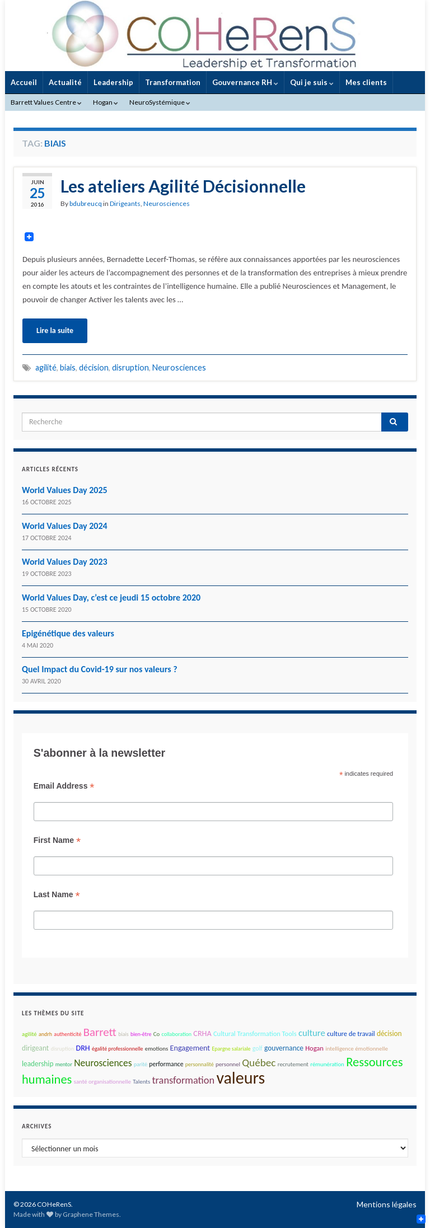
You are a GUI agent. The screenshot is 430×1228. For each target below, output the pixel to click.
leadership (37, 1063)
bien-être (140, 1034)
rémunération (327, 1064)
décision (94, 367)
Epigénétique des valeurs (68, 633)
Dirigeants (125, 203)
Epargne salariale (231, 1048)
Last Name (57, 894)
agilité (46, 367)
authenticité (67, 1034)
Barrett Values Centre (46, 102)
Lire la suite (54, 330)
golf (258, 1048)
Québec (258, 1062)
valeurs (240, 1077)
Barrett (99, 1032)
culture (311, 1032)
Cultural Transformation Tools (255, 1033)
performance (166, 1064)
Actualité (65, 82)
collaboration (176, 1034)
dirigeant (35, 1048)
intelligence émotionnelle (356, 1048)
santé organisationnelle (102, 1081)
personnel (228, 1064)
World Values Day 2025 (65, 490)
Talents (141, 1081)
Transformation (172, 82)
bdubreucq (85, 203)
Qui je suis (312, 82)
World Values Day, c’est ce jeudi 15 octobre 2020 (111, 597)
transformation (183, 1080)
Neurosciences (166, 203)
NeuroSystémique (159, 102)
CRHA (202, 1033)
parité (140, 1064)
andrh (45, 1034)
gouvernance (283, 1048)
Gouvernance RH (245, 82)
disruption (130, 367)
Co (156, 1034)
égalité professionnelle (117, 1048)
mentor (63, 1064)
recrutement (293, 1064)
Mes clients (366, 82)
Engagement (190, 1048)
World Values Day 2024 (65, 526)
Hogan (105, 102)
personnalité (199, 1064)
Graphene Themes (91, 1214)
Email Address (64, 786)
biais (68, 367)
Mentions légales (387, 1204)
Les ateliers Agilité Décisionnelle (183, 186)
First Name (57, 840)
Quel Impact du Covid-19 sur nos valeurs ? (99, 669)
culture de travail (351, 1033)
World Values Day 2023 (65, 561)
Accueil (24, 82)
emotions (156, 1048)
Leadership (113, 82)
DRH (83, 1048)
